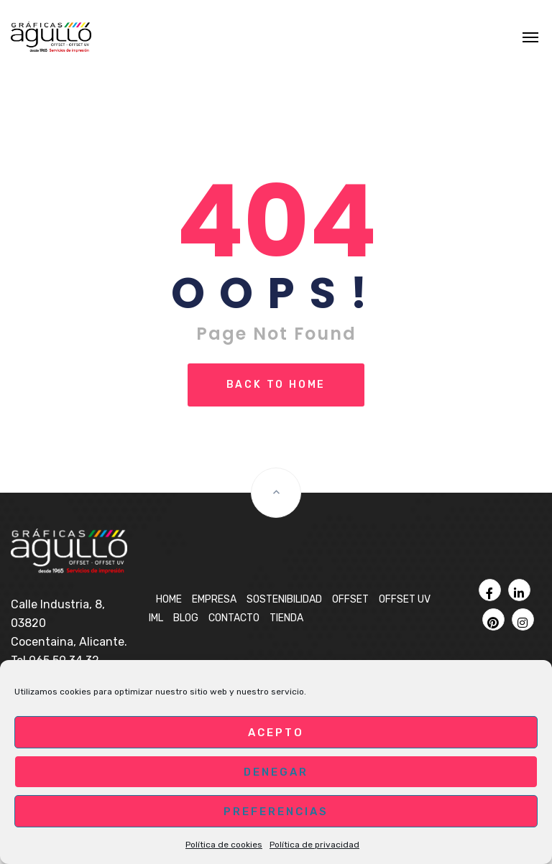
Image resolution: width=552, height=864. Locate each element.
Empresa (214, 599)
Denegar (276, 772)
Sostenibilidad (284, 599)
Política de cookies (223, 845)
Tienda (286, 618)
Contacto (233, 618)
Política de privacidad (314, 845)
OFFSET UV (405, 599)
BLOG (185, 618)
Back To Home (276, 384)
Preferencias (276, 811)
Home (169, 599)
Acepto (276, 732)
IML (156, 618)
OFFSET (350, 599)
